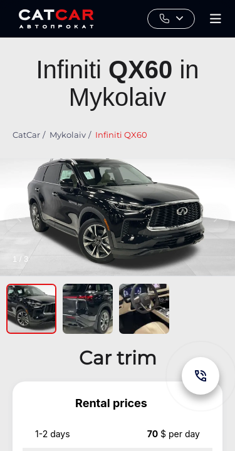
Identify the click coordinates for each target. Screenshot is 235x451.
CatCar (26, 135)
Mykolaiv (68, 135)
